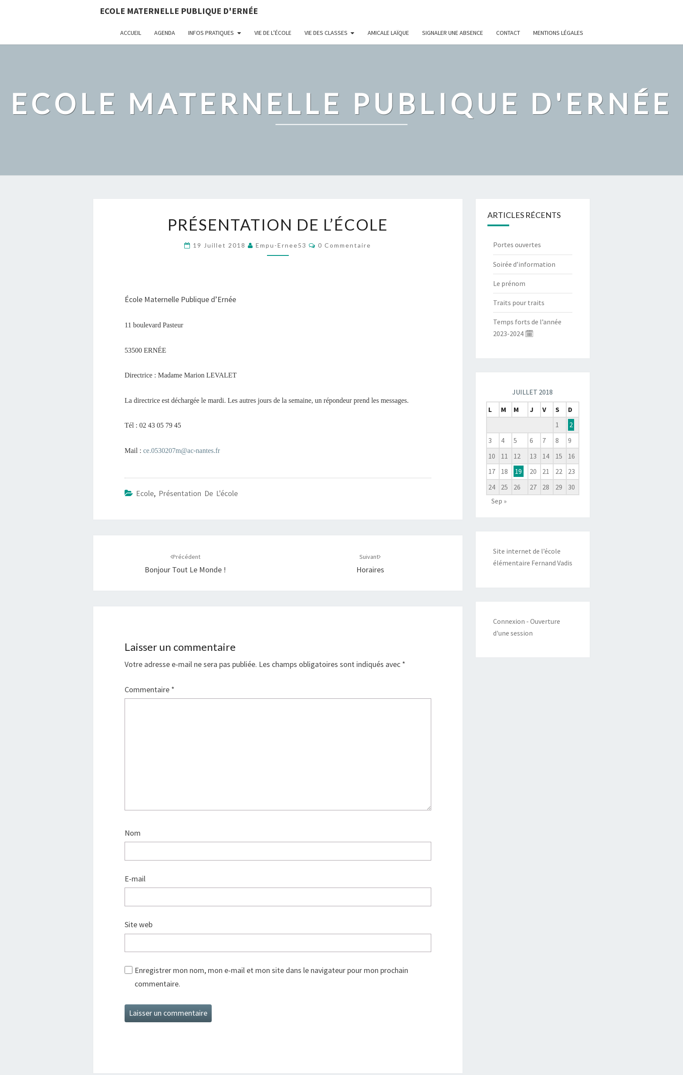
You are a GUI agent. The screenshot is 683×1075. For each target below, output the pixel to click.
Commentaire (150, 689)
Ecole (145, 493)
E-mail (135, 879)
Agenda (164, 33)
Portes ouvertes (517, 244)
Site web (138, 924)
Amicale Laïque (388, 33)
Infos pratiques (211, 33)
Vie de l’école (272, 33)
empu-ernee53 (281, 245)
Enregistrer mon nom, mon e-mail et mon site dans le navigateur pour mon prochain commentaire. (271, 977)
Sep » (499, 501)
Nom (133, 833)
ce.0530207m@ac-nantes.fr (181, 450)
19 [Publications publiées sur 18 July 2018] (518, 471)
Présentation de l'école (198, 493)
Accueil (130, 33)
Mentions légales (558, 33)
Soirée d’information (524, 264)
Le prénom (509, 283)
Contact (508, 33)
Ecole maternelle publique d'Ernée (179, 10)
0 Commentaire (344, 245)
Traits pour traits (518, 302)
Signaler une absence (452, 33)
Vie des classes (326, 33)
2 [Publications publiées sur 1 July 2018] (571, 424)
